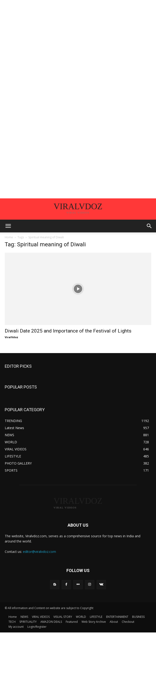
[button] (8, 226)
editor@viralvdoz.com (39, 551)
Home (9, 237)
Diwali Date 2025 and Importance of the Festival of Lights (68, 331)
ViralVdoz (11, 337)
